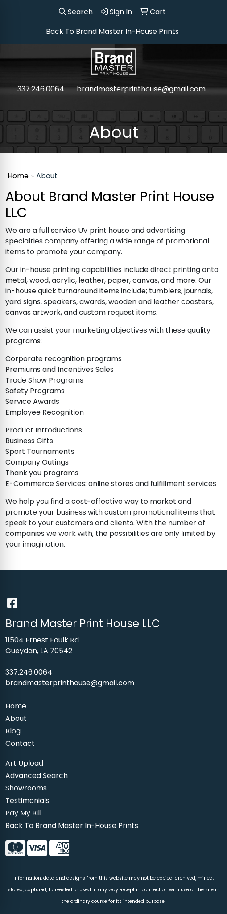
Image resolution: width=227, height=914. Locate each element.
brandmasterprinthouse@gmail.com (141, 89)
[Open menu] (209, 107)
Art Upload (24, 763)
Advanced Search (36, 775)
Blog (13, 731)
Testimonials (27, 800)
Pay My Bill (23, 813)
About (16, 718)
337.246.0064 (40, 89)
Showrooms (26, 788)
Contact (20, 743)
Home (18, 176)
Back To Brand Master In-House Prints (71, 825)
